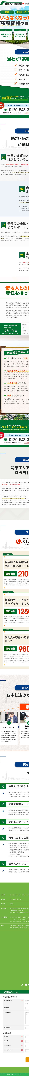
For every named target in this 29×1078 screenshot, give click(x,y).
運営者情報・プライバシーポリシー (7, 1076)
